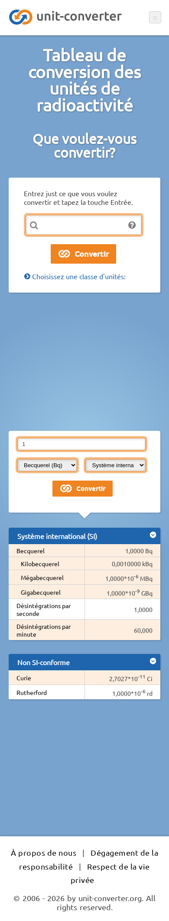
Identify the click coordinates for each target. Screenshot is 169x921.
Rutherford (31, 692)
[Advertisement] (84, 361)
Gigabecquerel (41, 592)
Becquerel (30, 551)
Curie (23, 678)
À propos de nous (43, 852)
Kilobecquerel (40, 563)
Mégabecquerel (42, 577)
